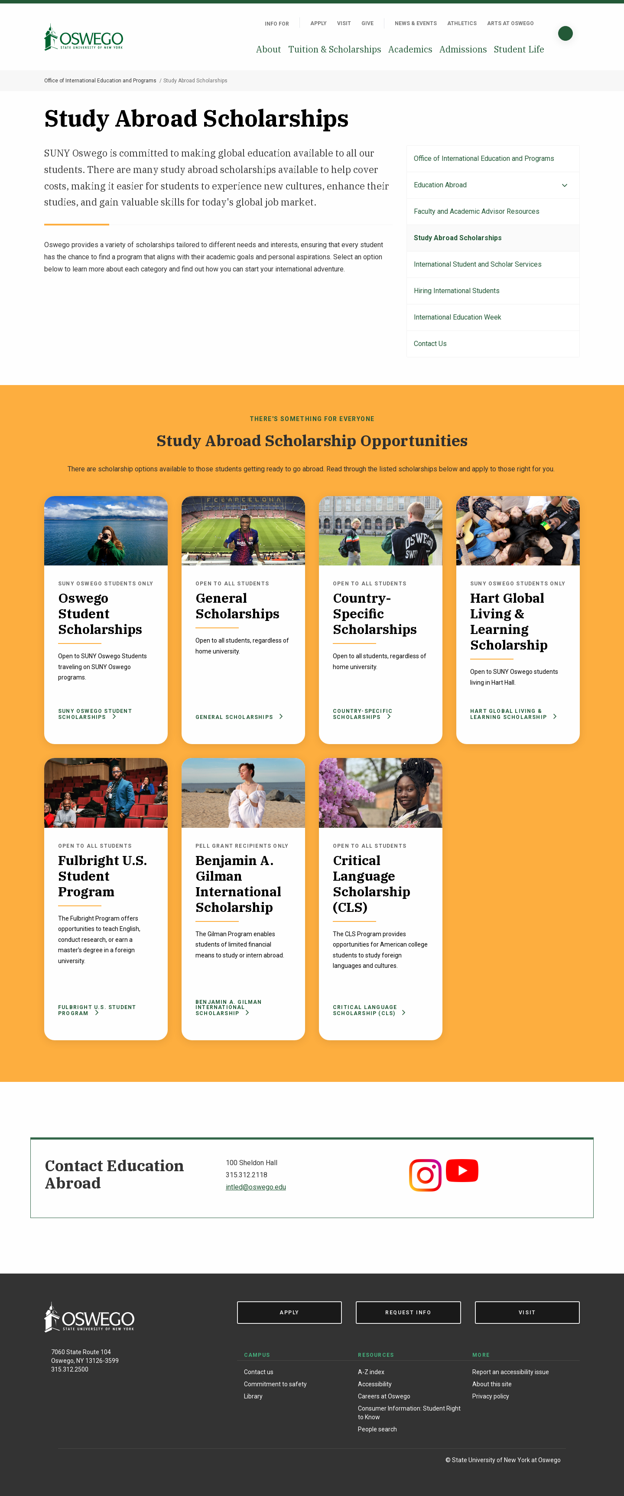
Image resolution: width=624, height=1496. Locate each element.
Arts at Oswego (510, 23)
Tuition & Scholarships (334, 49)
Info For (277, 24)
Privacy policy (490, 1396)
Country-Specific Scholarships (363, 714)
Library (253, 1396)
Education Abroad (440, 185)
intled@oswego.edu (256, 1187)
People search (377, 1429)
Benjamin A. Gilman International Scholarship (228, 1007)
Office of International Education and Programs (100, 81)
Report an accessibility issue (510, 1372)
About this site (492, 1384)
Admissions (463, 49)
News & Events (416, 23)
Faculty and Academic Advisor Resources (477, 211)
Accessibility (375, 1384)
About (268, 49)
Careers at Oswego (384, 1396)
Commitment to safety (275, 1384)
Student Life (519, 49)
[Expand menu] (564, 186)
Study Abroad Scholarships (458, 238)
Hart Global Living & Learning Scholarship (513, 714)
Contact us (258, 1372)
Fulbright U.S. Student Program (97, 1010)
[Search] (565, 33)
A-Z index (371, 1372)
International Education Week (457, 317)
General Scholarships (237, 717)
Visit (344, 23)
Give (367, 23)
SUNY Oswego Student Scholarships (95, 714)
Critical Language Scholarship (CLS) (369, 1010)
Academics (410, 49)
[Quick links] (544, 23)
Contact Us (430, 344)
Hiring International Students (457, 291)
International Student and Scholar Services (478, 264)
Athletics (462, 23)
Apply (318, 23)
